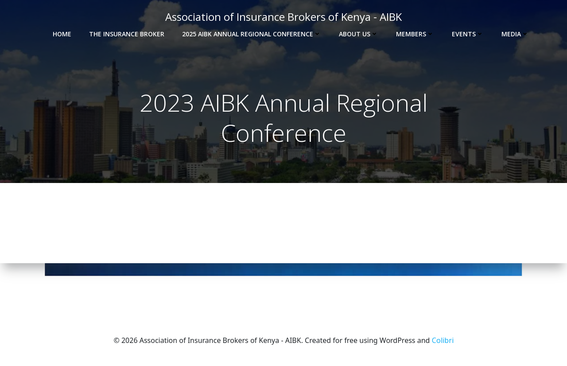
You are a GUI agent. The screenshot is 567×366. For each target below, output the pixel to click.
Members (415, 34)
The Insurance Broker (126, 34)
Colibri (443, 340)
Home (62, 34)
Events (468, 34)
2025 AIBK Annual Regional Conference (251, 34)
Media (515, 34)
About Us (358, 34)
